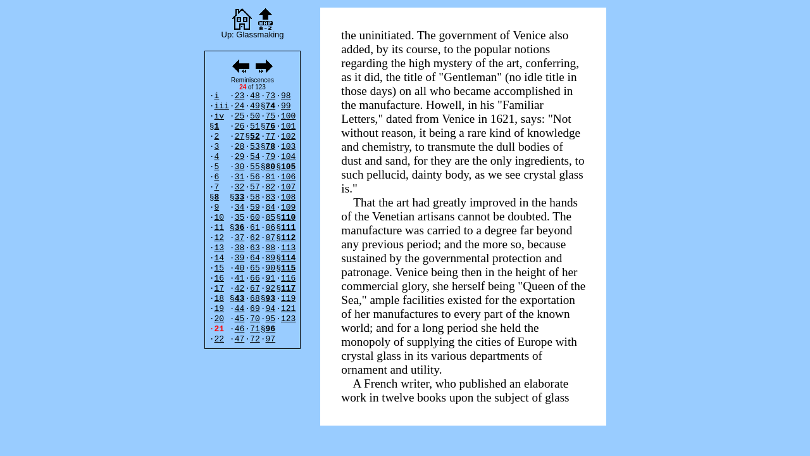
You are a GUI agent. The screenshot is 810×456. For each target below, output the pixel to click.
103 (288, 146)
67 (255, 288)
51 (255, 126)
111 (288, 227)
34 (240, 207)
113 (288, 248)
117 (288, 288)
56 (255, 177)
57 (255, 187)
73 (271, 96)
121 (288, 309)
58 (255, 197)
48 (255, 96)
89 (271, 258)
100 (288, 116)
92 (271, 288)
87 (271, 238)
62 (255, 238)
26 (240, 126)
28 (240, 146)
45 (240, 319)
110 (288, 217)
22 (219, 339)
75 (271, 116)
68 (255, 298)
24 (240, 106)
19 (219, 309)
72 (255, 339)
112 (288, 238)
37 (240, 238)
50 (255, 116)
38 (240, 248)
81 (271, 177)
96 (271, 329)
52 (255, 136)
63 (255, 248)
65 (255, 268)
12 (219, 238)
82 (271, 187)
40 (240, 268)
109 (288, 207)
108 (288, 197)
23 (240, 96)
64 (255, 258)
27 (240, 136)
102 (288, 136)
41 (240, 278)
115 (288, 268)
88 (271, 248)
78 (271, 146)
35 (240, 217)
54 (255, 157)
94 (271, 309)
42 (240, 288)
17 (219, 288)
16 (219, 278)
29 (240, 157)
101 (288, 126)
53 (255, 146)
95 (271, 319)
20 (219, 319)
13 (219, 248)
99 (286, 106)
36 (240, 227)
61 (255, 227)
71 (255, 329)
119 (288, 298)
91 (271, 278)
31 (240, 177)
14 (219, 258)
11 (219, 227)
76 (271, 126)
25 (240, 116)
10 (219, 217)
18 (219, 298)
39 (240, 258)
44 (240, 309)
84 (271, 207)
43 (240, 298)
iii (221, 106)
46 (240, 329)
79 (271, 157)
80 (271, 167)
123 (288, 319)
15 (219, 268)
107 (288, 187)
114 (288, 258)
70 (255, 319)
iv (219, 116)
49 (255, 106)
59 (255, 207)
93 (271, 298)
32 (240, 187)
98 (286, 96)
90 (271, 268)
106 (288, 177)
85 (271, 217)
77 (271, 136)
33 (240, 197)
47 (240, 339)
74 (271, 106)
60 (255, 217)
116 (288, 278)
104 (288, 157)
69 (255, 309)
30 (240, 167)
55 (255, 167)
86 (271, 227)
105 (288, 167)
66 (255, 278)
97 (271, 339)
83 (271, 197)
